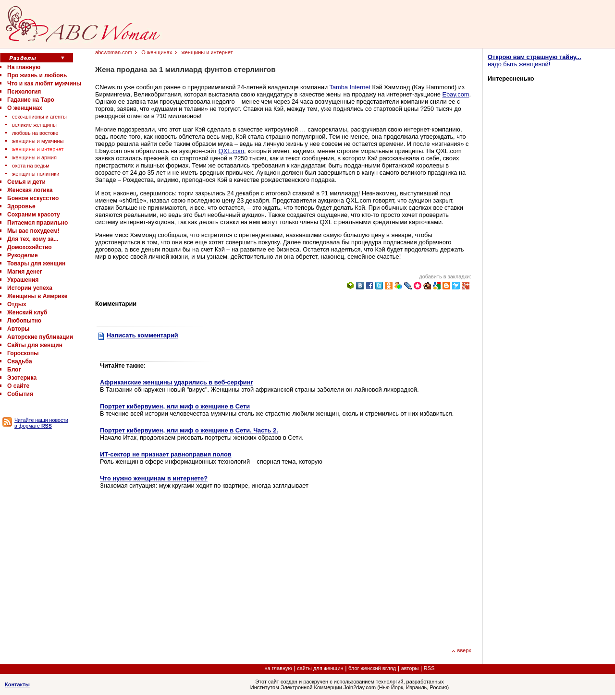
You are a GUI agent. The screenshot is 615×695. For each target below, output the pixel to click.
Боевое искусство (33, 198)
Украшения (22, 279)
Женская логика (29, 190)
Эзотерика (22, 377)
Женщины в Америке (37, 296)
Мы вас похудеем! (33, 231)
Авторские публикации (40, 337)
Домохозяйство (29, 247)
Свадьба (19, 361)
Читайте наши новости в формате (41, 423)
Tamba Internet (350, 87)
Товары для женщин (36, 263)
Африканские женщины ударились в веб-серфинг (176, 382)
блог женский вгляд (372, 668)
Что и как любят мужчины (44, 83)
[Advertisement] (180, 567)
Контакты (17, 684)
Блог (14, 369)
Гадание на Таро (30, 99)
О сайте (18, 386)
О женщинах (24, 108)
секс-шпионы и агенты (39, 117)
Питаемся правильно (37, 222)
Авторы (18, 328)
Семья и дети (26, 182)
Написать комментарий (142, 335)
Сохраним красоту (33, 214)
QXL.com (231, 151)
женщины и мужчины (37, 141)
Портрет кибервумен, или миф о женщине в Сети (175, 406)
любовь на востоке (35, 133)
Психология (24, 91)
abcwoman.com (113, 52)
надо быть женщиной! (534, 60)
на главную (278, 668)
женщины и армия (34, 157)
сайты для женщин (320, 668)
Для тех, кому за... (32, 239)
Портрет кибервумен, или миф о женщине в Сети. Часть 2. (189, 430)
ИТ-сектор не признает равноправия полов (166, 454)
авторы (410, 668)
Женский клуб (27, 312)
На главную (23, 67)
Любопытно (24, 320)
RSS (429, 668)
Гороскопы (22, 353)
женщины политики (35, 174)
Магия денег (24, 271)
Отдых (16, 304)
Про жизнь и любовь (37, 75)
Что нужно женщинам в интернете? (154, 478)
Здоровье (21, 206)
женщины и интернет (37, 149)
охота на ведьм (30, 165)
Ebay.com (455, 94)
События (20, 394)
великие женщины (34, 125)
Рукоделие (22, 255)
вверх (461, 650)
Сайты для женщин (34, 345)
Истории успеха (29, 288)
